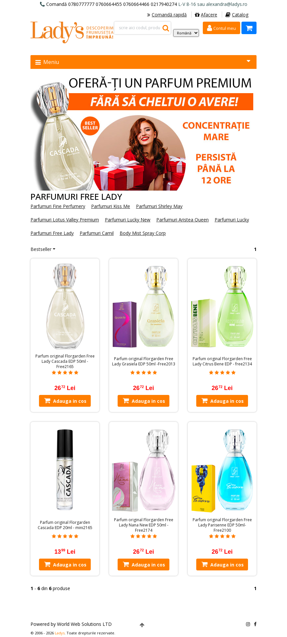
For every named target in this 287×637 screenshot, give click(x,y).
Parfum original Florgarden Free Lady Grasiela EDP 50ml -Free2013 (143, 361)
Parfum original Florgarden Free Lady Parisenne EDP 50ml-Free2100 (222, 525)
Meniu (142, 62)
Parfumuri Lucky (232, 219)
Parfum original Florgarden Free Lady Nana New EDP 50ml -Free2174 (143, 525)
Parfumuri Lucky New (127, 219)
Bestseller (40, 249)
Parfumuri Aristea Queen (182, 219)
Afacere (206, 14)
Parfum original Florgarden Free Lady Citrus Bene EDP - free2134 (222, 361)
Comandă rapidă (167, 14)
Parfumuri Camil (97, 233)
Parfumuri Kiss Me (110, 206)
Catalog (236, 14)
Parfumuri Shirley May (159, 206)
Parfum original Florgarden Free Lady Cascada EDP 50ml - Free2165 (65, 361)
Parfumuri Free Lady (52, 233)
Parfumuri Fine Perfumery (57, 206)
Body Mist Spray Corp (143, 233)
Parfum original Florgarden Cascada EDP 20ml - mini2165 (65, 525)
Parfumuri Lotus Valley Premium (64, 219)
